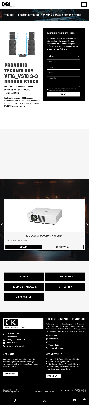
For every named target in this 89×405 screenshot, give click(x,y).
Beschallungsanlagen (18, 86)
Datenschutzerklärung (67, 88)
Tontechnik (11, 93)
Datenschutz (49, 391)
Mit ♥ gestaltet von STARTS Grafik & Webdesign (73, 391)
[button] (84, 4)
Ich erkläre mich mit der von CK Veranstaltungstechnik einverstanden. (63, 89)
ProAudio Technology (17, 89)
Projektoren (11, 240)
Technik (9, 15)
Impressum (39, 391)
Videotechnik (22, 240)
